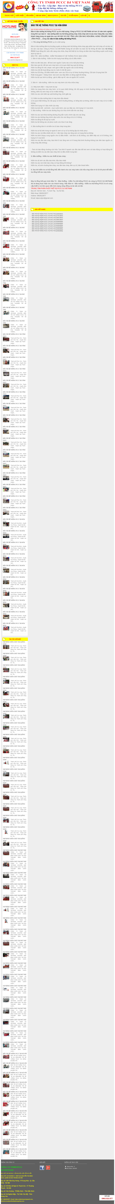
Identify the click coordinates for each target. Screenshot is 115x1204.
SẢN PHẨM (40, 15)
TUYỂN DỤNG (83, 15)
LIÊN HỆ (94, 15)
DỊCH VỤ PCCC (63, 15)
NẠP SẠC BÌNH (51, 15)
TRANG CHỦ (19, 15)
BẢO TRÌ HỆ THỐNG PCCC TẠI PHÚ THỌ (43, 214)
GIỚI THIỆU (30, 15)
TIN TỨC (74, 15)
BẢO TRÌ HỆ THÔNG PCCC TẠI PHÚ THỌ (43, 225)
